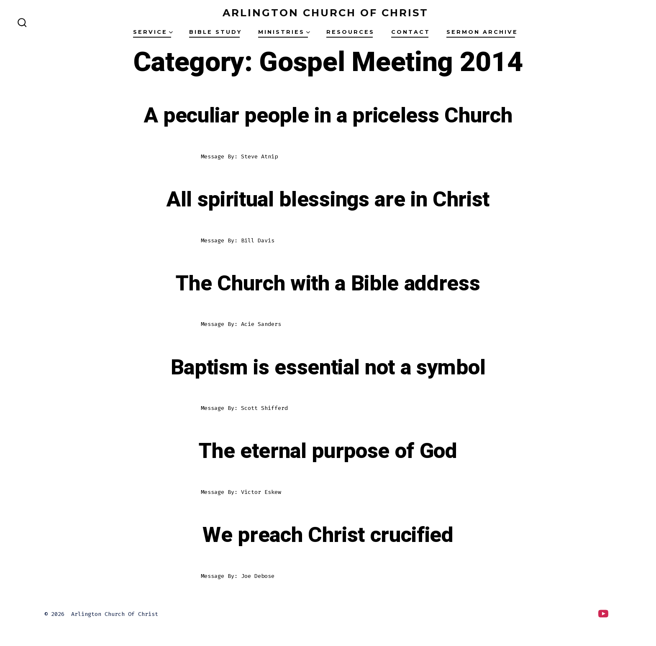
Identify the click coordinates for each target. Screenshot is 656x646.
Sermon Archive (482, 32)
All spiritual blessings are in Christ (328, 199)
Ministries (284, 32)
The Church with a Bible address (328, 283)
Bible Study (215, 32)
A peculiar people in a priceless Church (328, 115)
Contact (410, 32)
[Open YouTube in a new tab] (603, 614)
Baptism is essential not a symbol (328, 367)
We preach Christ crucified (328, 535)
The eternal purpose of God (328, 451)
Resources (350, 32)
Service (153, 32)
